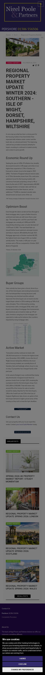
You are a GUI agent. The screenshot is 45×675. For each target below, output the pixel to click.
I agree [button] (22, 659)
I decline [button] (22, 664)
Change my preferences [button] (22, 670)
